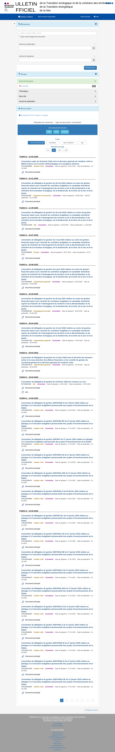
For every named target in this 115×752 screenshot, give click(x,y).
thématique (52, 142)
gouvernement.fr (57, 739)
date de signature (68, 142)
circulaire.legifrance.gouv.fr (57, 737)
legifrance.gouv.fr (57, 735)
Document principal (32, 172)
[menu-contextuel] (20, 36)
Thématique (23, 91)
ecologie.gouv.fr (57, 745)
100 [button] (66, 150)
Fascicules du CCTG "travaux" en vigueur (33, 115)
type (82, 142)
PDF (49, 132)
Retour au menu (91, 710)
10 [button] (48, 150)
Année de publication (27, 101)
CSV (56, 132)
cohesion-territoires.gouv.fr (57, 748)
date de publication (36, 142)
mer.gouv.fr (57, 750)
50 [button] (59, 150)
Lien (26, 392)
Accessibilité (57, 723)
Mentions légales (57, 726)
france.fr (57, 741)
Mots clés (22, 96)
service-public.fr (57, 733)
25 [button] (54, 150)
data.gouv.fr (57, 743)
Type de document (26, 81)
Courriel (64, 132)
